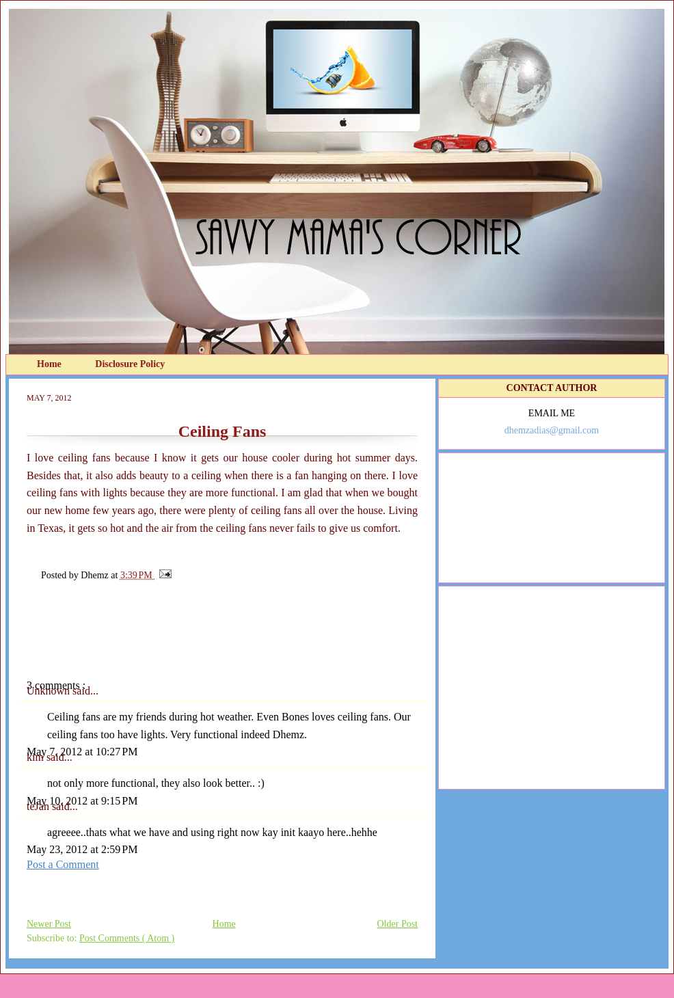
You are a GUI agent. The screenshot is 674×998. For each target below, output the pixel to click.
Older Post (397, 924)
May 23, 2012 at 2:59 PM (82, 849)
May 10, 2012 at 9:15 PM (82, 801)
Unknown (49, 691)
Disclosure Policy (130, 364)
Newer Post (49, 924)
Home (50, 364)
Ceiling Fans (222, 431)
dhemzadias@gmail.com (551, 430)
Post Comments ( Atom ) (126, 938)
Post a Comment (63, 864)
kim (36, 757)
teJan (39, 806)
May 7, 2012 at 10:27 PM (82, 751)
